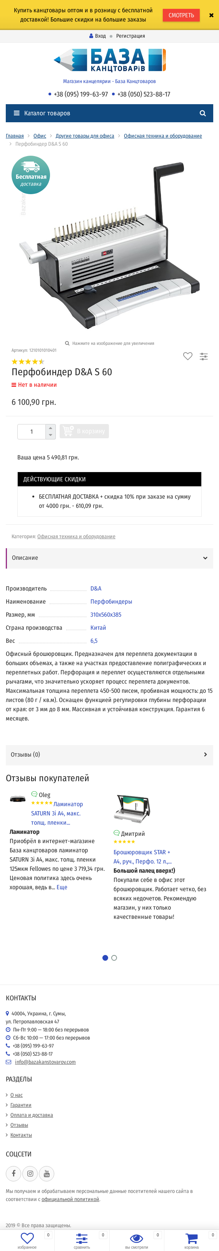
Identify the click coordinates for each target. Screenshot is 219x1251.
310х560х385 (105, 614)
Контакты (21, 1135)
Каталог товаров (42, 113)
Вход (97, 36)
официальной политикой (70, 1199)
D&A (95, 588)
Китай (98, 627)
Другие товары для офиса (85, 136)
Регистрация (130, 36)
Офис (39, 136)
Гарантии (21, 1105)
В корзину (91, 431)
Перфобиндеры (111, 601)
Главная (15, 136)
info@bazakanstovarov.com (45, 1062)
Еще (62, 887)
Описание (25, 557)
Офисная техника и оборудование (163, 136)
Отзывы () (25, 754)
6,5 (93, 640)
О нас (16, 1095)
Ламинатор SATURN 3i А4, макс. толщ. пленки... (57, 813)
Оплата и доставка (31, 1115)
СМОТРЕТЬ (181, 15)
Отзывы (19, 1125)
